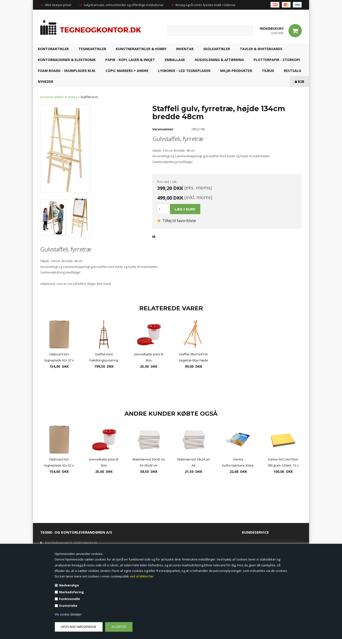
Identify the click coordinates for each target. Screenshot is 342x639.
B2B (299, 81)
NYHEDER (45, 81)
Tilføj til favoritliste (176, 220)
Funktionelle (69, 599)
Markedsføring (71, 592)
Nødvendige (69, 585)
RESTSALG (292, 70)
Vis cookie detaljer (68, 614)
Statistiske (68, 605)
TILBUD (268, 70)
